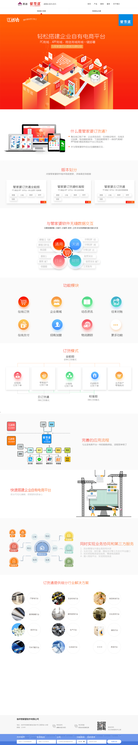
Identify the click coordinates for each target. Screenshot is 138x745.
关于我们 (116, 4)
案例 (102, 4)
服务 (108, 4)
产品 (95, 4)
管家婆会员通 (96, 11)
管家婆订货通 (41, 11)
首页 (89, 4)
